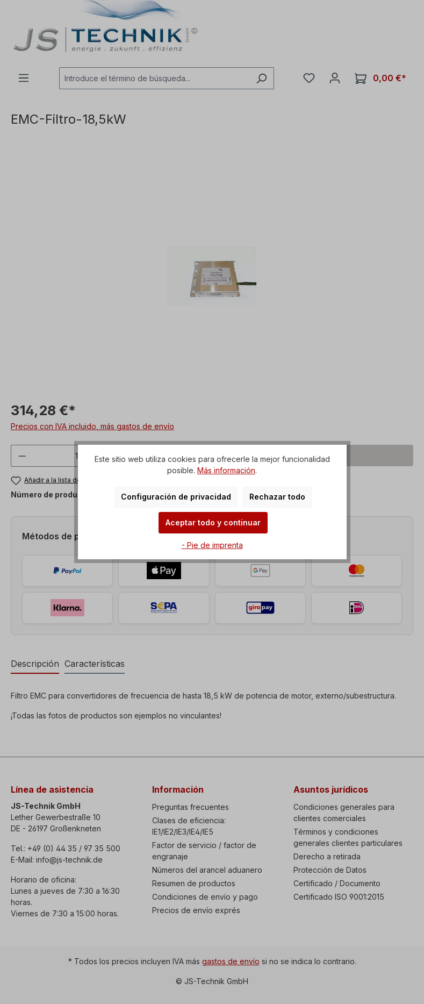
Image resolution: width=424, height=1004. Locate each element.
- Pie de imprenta (212, 545)
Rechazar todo (277, 496)
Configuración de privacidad (176, 496)
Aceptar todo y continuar (213, 522)
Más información (226, 470)
